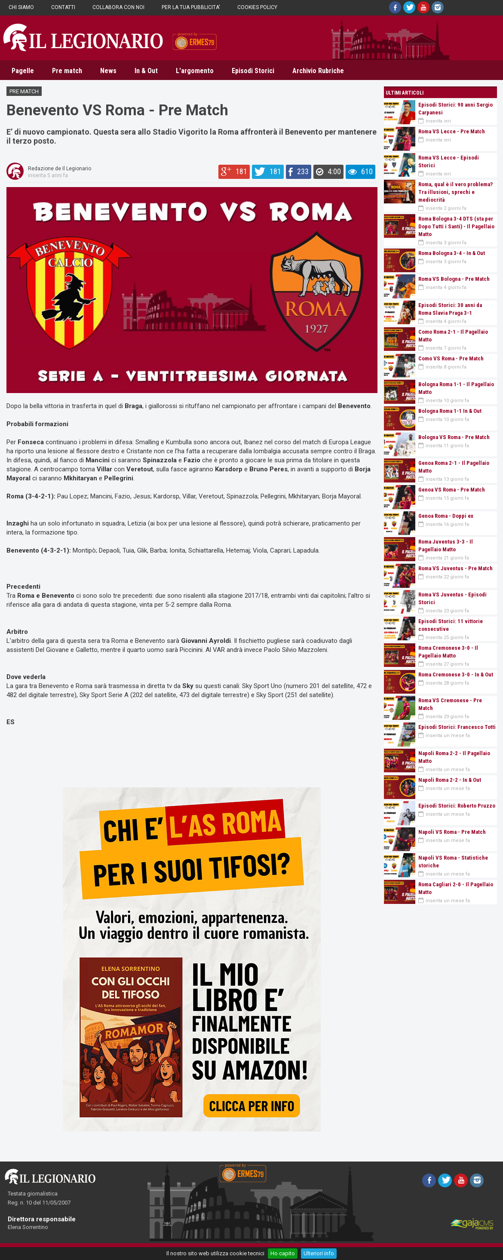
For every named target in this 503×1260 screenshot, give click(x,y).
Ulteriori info (319, 1253)
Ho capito (282, 1253)
